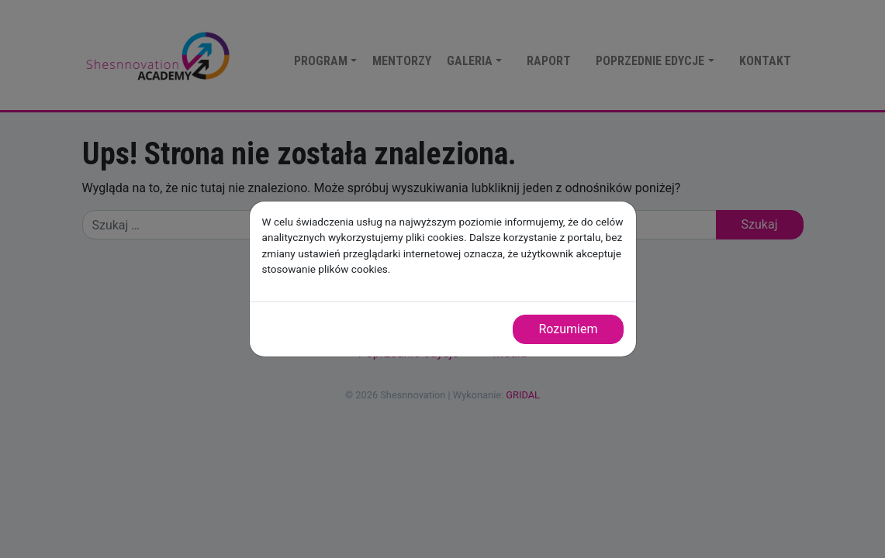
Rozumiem (567, 329)
